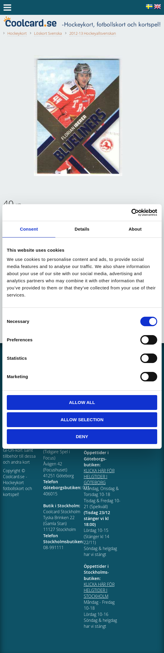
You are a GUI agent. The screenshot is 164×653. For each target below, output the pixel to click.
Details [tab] (82, 229)
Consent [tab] (29, 229)
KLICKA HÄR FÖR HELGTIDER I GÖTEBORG (99, 476)
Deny (82, 436)
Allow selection (82, 419)
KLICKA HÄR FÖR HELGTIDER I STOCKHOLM (99, 590)
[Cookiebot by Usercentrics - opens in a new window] (131, 212)
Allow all (82, 402)
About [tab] (135, 229)
